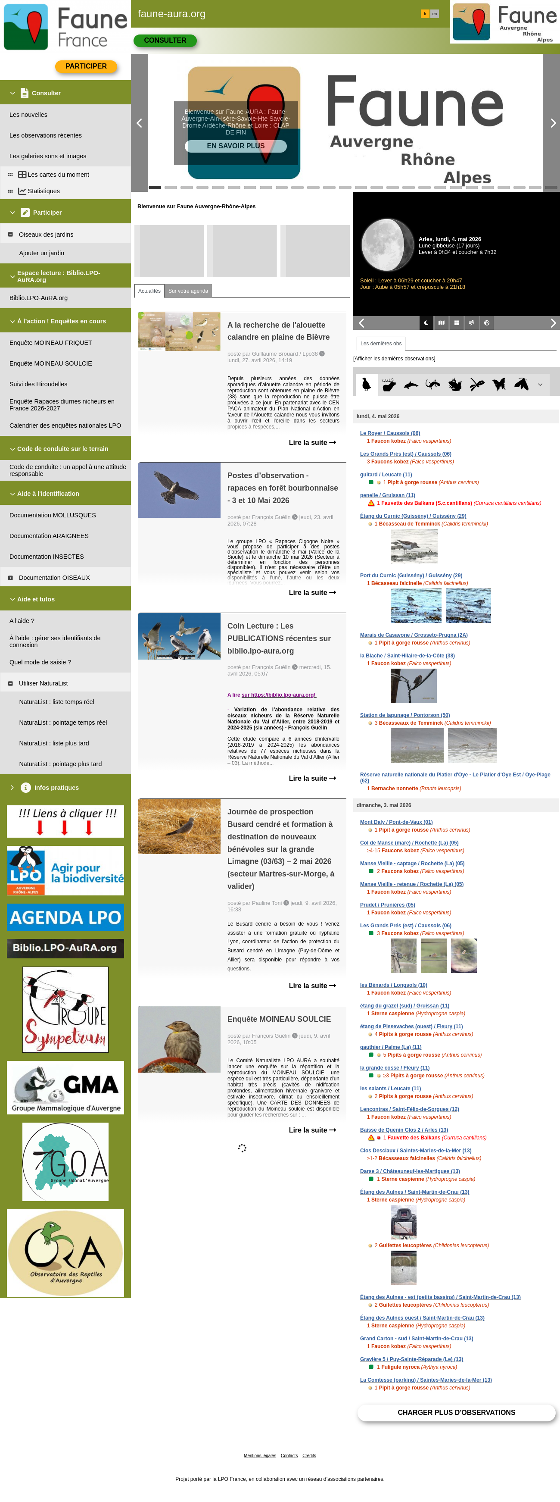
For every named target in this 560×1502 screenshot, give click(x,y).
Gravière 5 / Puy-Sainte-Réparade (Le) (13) (411, 1359)
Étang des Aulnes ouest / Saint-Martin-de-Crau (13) (422, 1318)
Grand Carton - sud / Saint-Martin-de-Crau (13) (416, 1339)
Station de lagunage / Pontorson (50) (405, 715)
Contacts (289, 1455)
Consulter (165, 40)
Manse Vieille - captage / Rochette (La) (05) (412, 864)
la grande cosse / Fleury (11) (394, 1068)
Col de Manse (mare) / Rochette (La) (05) (409, 843)
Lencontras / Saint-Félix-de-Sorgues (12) (409, 1109)
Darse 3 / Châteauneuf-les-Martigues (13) (410, 1171)
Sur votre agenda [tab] (188, 291)
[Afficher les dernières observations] (394, 359)
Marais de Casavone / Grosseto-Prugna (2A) (414, 635)
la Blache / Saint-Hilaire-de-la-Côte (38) (407, 656)
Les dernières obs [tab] (381, 344)
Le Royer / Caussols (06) (390, 433)
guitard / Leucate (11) (386, 475)
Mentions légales (260, 1455)
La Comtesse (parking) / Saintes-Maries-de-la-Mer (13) (426, 1380)
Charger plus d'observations (456, 1412)
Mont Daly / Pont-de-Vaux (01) (396, 822)
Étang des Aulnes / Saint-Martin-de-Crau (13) (415, 1192)
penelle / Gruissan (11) (387, 495)
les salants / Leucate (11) (390, 1089)
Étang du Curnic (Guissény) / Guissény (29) (413, 516)
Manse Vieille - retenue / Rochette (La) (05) (412, 884)
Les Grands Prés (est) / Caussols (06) (405, 454)
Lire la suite (312, 442)
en (434, 14)
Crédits (309, 1455)
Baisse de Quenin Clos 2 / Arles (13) (404, 1130)
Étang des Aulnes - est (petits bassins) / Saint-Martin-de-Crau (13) (440, 1297)
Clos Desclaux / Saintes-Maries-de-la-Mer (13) (416, 1151)
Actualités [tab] (149, 291)
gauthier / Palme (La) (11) (391, 1047)
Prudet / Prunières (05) (387, 905)
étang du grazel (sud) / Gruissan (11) (404, 1006)
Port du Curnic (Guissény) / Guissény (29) (411, 576)
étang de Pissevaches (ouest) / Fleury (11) (411, 1026)
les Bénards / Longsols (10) (393, 985)
